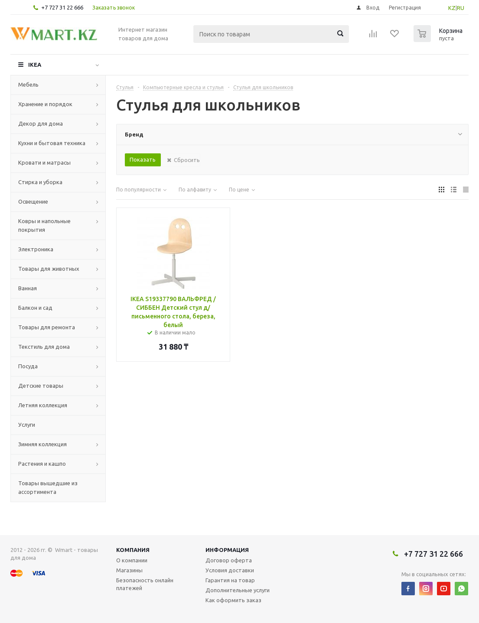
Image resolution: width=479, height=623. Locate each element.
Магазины (129, 570)
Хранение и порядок (45, 104)
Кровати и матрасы (44, 162)
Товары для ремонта (46, 327)
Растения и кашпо (42, 464)
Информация (227, 550)
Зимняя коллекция (42, 444)
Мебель (28, 84)
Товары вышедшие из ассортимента (48, 487)
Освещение (33, 201)
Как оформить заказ (233, 600)
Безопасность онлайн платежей (144, 584)
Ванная (27, 288)
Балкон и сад (35, 308)
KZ (452, 8)
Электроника (35, 249)
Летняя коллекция (42, 405)
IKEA (34, 65)
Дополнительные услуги (237, 590)
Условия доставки (229, 570)
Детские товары (40, 386)
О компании (131, 560)
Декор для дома (40, 123)
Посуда (28, 366)
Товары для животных (48, 269)
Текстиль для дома (44, 347)
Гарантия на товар (230, 580)
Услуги (26, 425)
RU (460, 8)
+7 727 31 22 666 (62, 7)
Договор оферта (228, 560)
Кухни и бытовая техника (51, 143)
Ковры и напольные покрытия (44, 225)
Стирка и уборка (40, 182)
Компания (133, 550)
